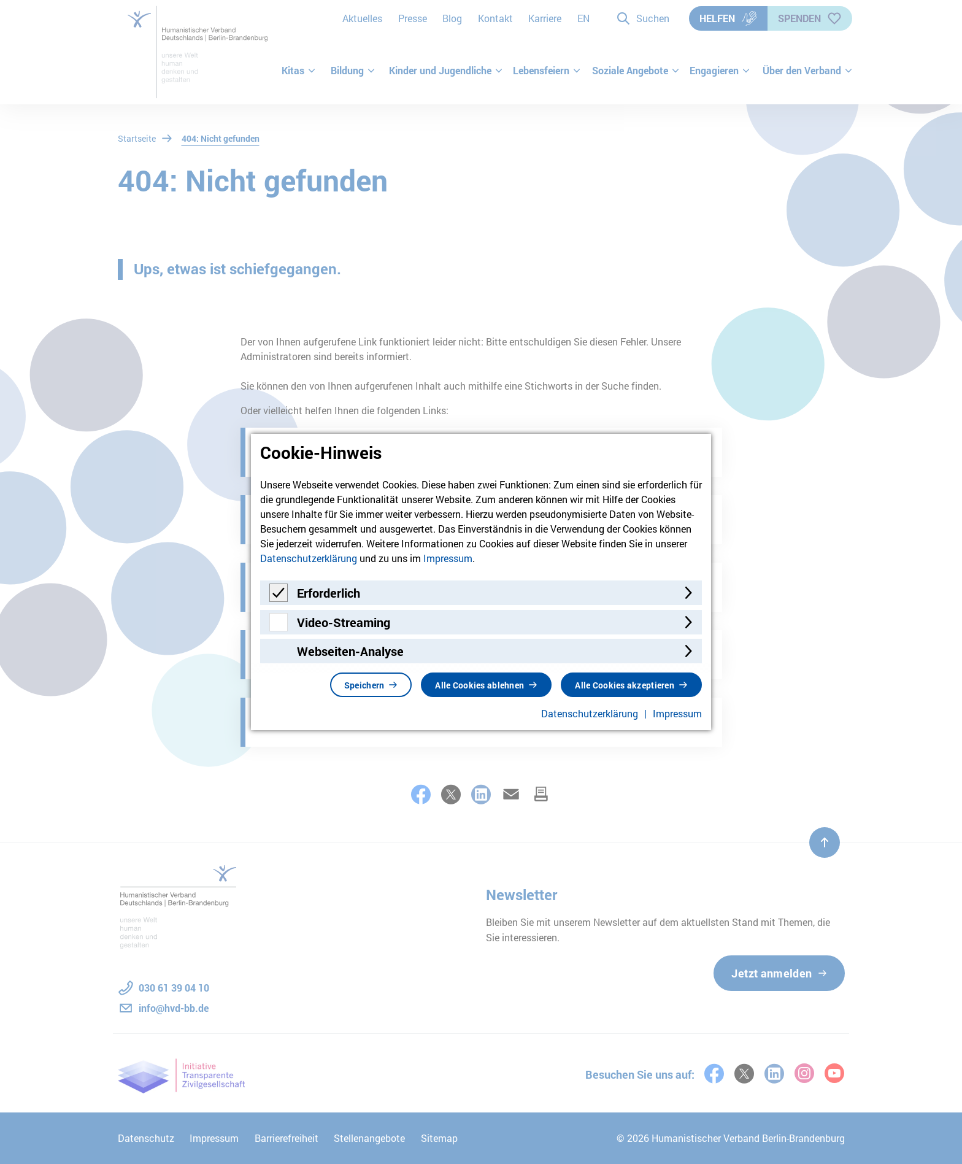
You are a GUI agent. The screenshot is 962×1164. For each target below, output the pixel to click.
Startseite (137, 138)
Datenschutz (146, 1137)
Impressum (214, 1137)
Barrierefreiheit (286, 1137)
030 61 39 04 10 (174, 987)
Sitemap (439, 1137)
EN (583, 18)
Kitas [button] (299, 70)
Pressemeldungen (309, 519)
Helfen (728, 18)
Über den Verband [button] (804, 70)
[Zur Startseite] (200, 52)
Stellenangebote (369, 1137)
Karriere (544, 18)
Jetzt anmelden (771, 973)
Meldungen (292, 587)
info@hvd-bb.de (174, 1007)
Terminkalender (303, 654)
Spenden (810, 18)
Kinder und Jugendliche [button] (446, 70)
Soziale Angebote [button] (636, 70)
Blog (452, 18)
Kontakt (495, 18)
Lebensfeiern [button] (547, 70)
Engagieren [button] (720, 70)
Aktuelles (362, 18)
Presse (412, 18)
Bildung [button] (353, 70)
